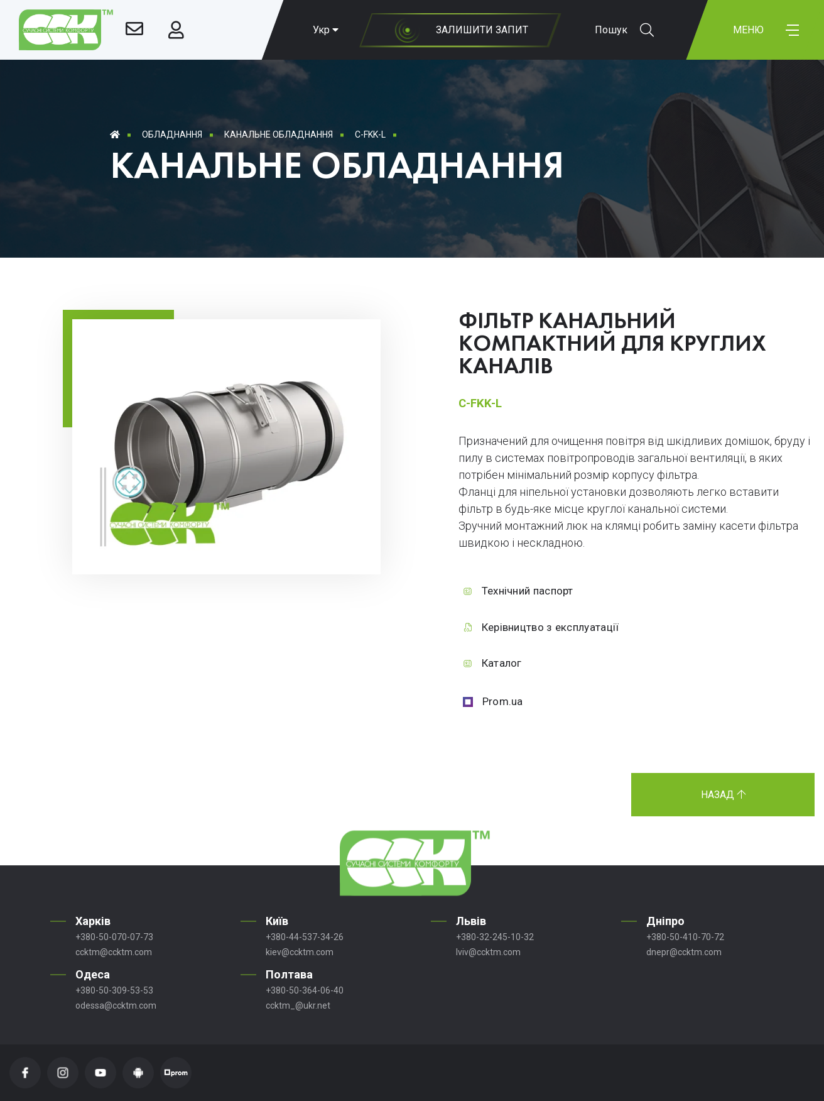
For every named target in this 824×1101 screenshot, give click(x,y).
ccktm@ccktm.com (113, 952)
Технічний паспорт (527, 590)
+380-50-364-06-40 (305, 990)
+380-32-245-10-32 (495, 937)
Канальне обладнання (278, 134)
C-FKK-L (370, 134)
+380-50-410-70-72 (685, 937)
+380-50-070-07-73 (114, 937)
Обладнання (172, 134)
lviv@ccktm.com (488, 952)
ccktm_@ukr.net (298, 1005)
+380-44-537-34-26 (305, 937)
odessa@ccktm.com (115, 1005)
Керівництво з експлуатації (550, 627)
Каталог (502, 663)
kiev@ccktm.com (299, 952)
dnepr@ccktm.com (684, 952)
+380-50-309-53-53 (114, 990)
